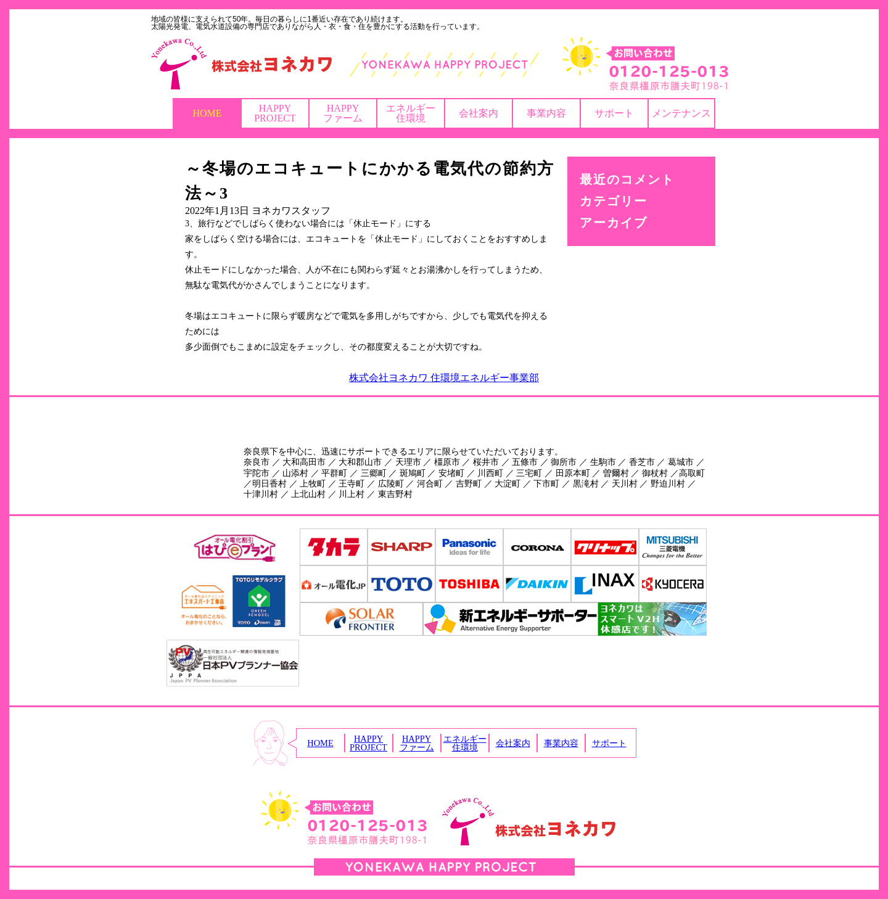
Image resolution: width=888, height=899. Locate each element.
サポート (614, 113)
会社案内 (478, 113)
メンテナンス (681, 113)
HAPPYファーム (343, 113)
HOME (206, 113)
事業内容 (546, 113)
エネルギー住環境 (410, 113)
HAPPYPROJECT (275, 113)
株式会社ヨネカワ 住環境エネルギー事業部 (444, 377)
